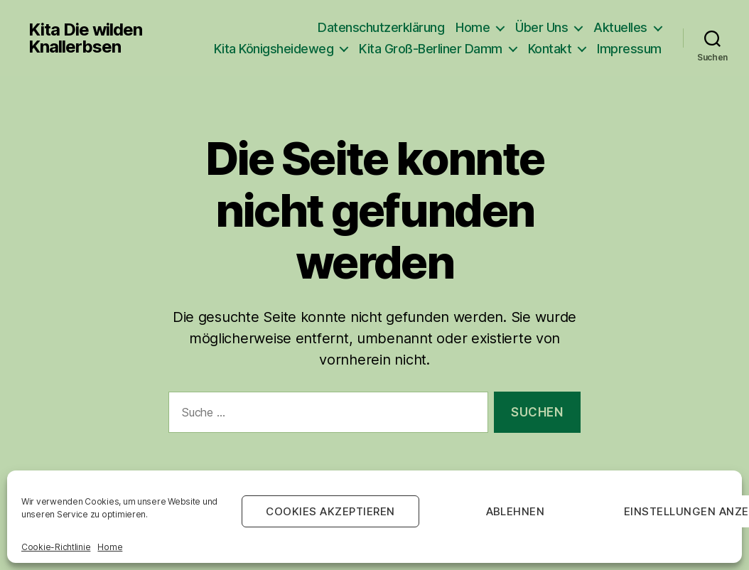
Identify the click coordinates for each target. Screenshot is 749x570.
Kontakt (550, 48)
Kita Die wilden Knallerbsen (85, 38)
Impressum (629, 48)
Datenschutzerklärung (381, 27)
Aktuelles (620, 27)
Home (109, 547)
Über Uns (541, 27)
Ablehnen (515, 511)
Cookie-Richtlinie (55, 547)
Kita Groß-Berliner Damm (430, 48)
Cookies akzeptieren (330, 511)
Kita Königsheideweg (274, 48)
